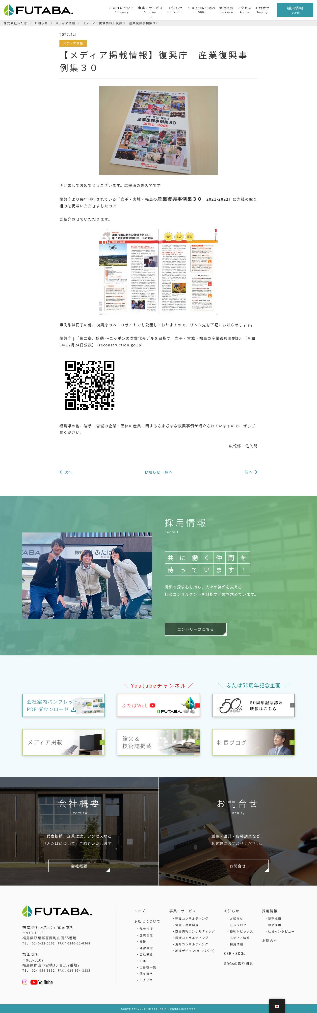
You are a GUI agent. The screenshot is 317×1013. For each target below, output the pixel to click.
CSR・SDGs (234, 953)
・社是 (141, 941)
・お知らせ (235, 918)
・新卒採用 (272, 918)
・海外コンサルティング (190, 944)
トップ (139, 910)
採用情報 (269, 910)
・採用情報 (235, 944)
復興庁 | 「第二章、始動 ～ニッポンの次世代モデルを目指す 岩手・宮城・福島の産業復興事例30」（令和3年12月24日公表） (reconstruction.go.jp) (157, 341)
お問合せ (269, 940)
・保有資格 (144, 973)
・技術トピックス (240, 931)
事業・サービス (182, 910)
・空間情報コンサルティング (193, 931)
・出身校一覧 (146, 967)
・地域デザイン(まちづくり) (193, 950)
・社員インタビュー (279, 931)
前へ (248, 472)
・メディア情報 (238, 937)
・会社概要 (144, 954)
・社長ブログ (237, 924)
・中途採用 (272, 924)
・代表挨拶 (144, 928)
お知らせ (231, 910)
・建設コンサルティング (190, 918)
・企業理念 (144, 935)
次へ (69, 472)
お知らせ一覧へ (158, 472)
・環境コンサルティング (190, 937)
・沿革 (141, 961)
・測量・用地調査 (185, 924)
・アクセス (144, 980)
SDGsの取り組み (238, 963)
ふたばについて (147, 920)
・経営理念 (144, 948)
